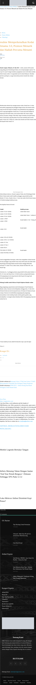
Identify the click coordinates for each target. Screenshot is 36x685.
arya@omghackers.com (26, 421)
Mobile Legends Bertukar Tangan (14, 449)
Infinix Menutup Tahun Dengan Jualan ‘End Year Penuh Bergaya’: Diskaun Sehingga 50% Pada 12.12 (16, 474)
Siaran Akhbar (13, 6)
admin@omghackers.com (17, 672)
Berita (6, 6)
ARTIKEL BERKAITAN (9, 426)
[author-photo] (4, 397)
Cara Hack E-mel (17, 543)
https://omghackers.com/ (6, 401)
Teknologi (4, 37)
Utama (2, 6)
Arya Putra (2, 55)
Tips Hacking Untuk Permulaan (21, 524)
